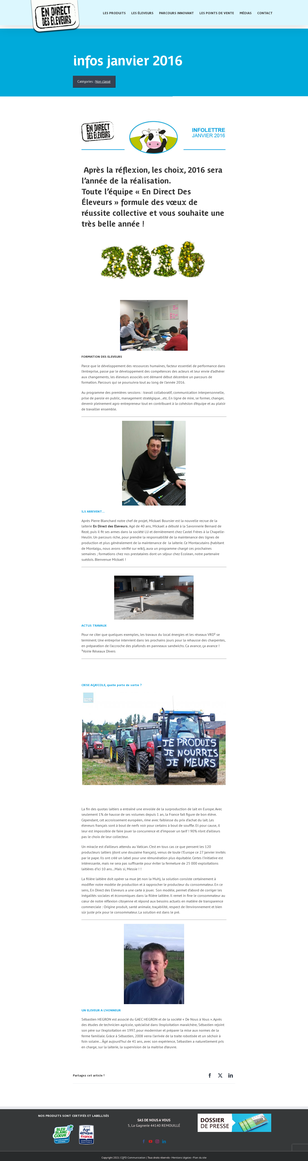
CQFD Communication (133, 1157)
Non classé (103, 81)
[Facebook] (209, 1075)
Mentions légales (181, 1157)
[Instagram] (157, 1141)
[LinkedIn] (230, 1075)
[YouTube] (150, 1141)
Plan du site (199, 1157)
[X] (220, 1075)
